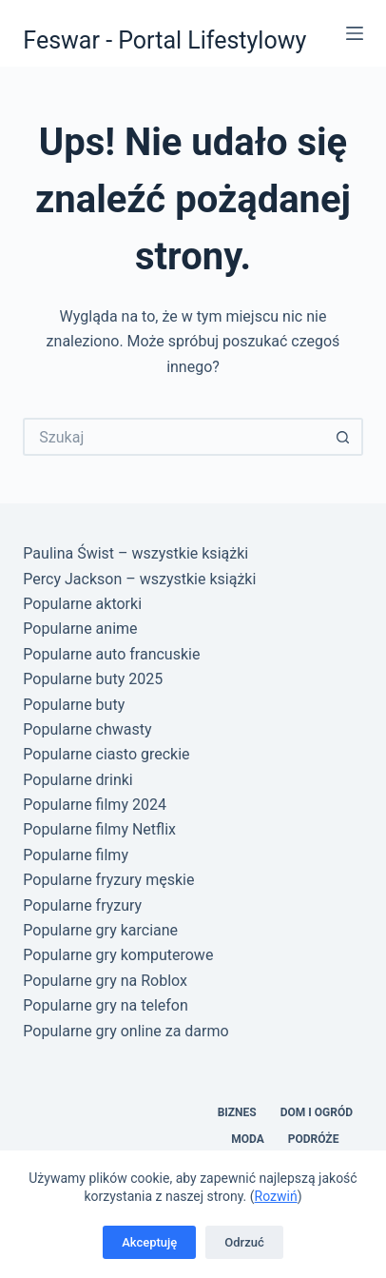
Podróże (313, 1139)
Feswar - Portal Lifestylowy (164, 40)
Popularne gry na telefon (105, 1005)
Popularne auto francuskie (111, 654)
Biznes (237, 1112)
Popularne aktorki (82, 604)
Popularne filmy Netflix (99, 829)
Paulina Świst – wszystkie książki (135, 553)
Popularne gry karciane (100, 930)
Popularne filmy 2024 (94, 805)
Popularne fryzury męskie (108, 880)
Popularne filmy (75, 855)
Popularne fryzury (82, 905)
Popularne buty (74, 705)
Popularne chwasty (87, 729)
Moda (247, 1139)
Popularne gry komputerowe (118, 955)
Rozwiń (276, 1196)
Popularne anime (80, 628)
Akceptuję (149, 1242)
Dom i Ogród (316, 1112)
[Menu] (354, 33)
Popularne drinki (77, 780)
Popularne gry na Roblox (105, 981)
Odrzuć (243, 1242)
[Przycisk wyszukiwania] (344, 437)
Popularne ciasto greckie (106, 754)
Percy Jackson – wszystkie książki (139, 579)
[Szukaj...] (173, 437)
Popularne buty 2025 (93, 679)
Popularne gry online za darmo (125, 1031)
